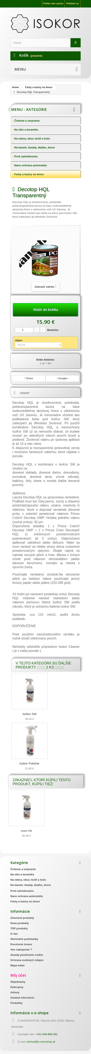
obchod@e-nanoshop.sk (41, 1041)
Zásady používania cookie (26, 954)
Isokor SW (29, 714)
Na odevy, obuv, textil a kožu (32, 138)
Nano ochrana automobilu (30, 165)
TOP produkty (19, 928)
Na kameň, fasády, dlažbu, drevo (34, 147)
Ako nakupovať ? (21, 949)
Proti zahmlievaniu (26, 156)
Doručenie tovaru (21, 944)
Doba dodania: (45, 359)
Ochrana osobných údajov (26, 960)
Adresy (14, 992)
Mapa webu (17, 965)
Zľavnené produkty (22, 917)
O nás (14, 933)
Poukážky (16, 1002)
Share (28, 378)
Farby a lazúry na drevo (29, 174)
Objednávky (17, 981)
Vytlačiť (25, 392)
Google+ (62, 378)
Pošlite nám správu (53, 3)
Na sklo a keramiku (26, 129)
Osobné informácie (22, 997)
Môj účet (18, 975)
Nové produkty (19, 923)
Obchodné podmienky (24, 939)
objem (19, 340)
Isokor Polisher (29, 763)
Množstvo (52, 330)
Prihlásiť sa (72, 3)
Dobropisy (16, 987)
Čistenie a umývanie (27, 120)
